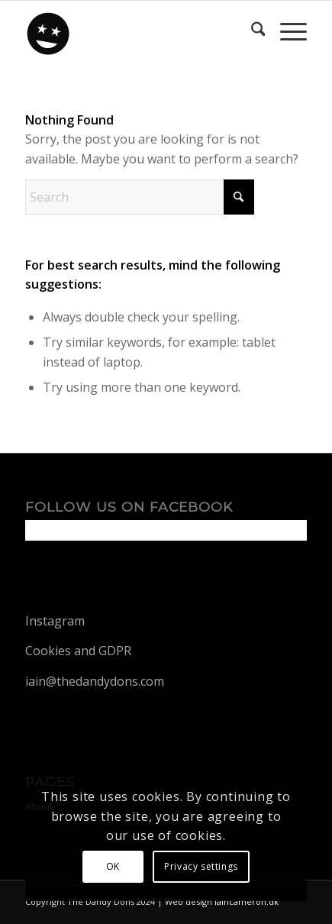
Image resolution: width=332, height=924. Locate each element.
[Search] (251, 31)
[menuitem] (251, 31)
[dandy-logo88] (138, 31)
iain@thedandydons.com (94, 681)
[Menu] (286, 31)
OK (113, 866)
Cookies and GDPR (78, 650)
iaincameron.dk (246, 901)
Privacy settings (201, 866)
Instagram (55, 620)
